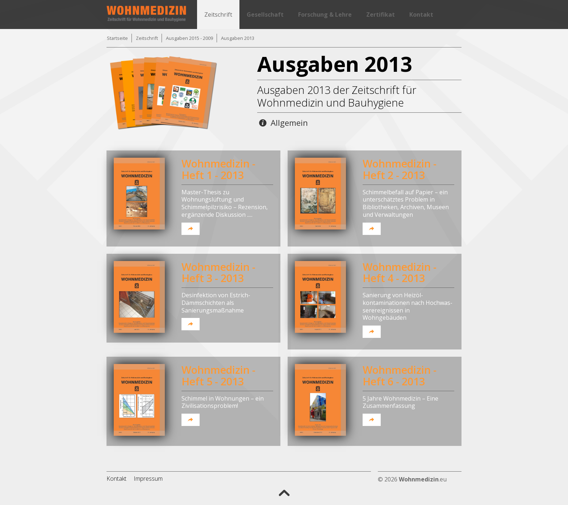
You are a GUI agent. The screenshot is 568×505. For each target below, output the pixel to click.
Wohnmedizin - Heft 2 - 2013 (400, 169)
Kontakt (421, 14)
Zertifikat (380, 14)
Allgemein (283, 122)
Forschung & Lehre (325, 14)
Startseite (117, 38)
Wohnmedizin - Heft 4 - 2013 (400, 272)
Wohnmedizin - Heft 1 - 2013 (218, 169)
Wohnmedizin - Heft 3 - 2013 (218, 272)
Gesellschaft (265, 14)
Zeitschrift (218, 14)
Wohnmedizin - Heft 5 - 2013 (218, 375)
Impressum (148, 479)
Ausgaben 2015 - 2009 (189, 38)
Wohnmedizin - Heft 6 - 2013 (400, 375)
